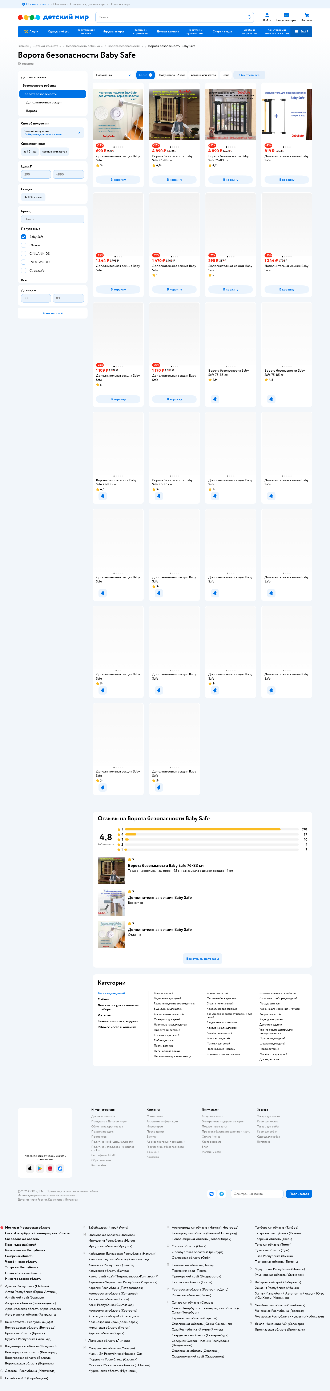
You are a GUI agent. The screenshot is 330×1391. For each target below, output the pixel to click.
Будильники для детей (168, 1009)
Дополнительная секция (44, 102)
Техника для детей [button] (111, 993)
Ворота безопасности (124, 46)
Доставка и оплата (103, 1116)
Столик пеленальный (220, 1003)
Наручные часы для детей (170, 1024)
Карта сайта (98, 1165)
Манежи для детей (218, 1043)
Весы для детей (163, 993)
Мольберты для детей (273, 1054)
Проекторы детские (167, 1030)
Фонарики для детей (167, 1019)
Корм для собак (267, 1131)
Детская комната (45, 46)
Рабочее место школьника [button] (117, 1027)
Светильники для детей (169, 1014)
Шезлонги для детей (272, 1043)
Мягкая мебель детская (221, 998)
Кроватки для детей (166, 1035)
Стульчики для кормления (223, 1054)
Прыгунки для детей (272, 1038)
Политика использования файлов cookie (112, 1148)
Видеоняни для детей (167, 998)
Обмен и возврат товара (107, 1126)
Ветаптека (263, 1141)
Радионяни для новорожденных (174, 1003)
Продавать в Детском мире (108, 1121)
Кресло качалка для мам (222, 1028)
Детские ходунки (270, 1024)
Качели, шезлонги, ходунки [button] (118, 1021)
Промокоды (99, 1136)
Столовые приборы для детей (278, 998)
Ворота (31, 111)
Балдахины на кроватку (222, 1022)
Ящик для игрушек (271, 1019)
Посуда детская (269, 1003)
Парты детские (163, 1045)
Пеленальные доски (167, 1051)
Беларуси (71, 1199)
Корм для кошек (267, 1121)
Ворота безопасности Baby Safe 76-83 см (166, 865)
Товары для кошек (268, 1116)
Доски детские (269, 1059)
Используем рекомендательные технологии (46, 1195)
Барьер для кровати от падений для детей (229, 1015)
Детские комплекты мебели (277, 993)
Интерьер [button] (105, 1015)
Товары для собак (268, 1126)
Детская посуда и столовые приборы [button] (118, 1007)
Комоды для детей (218, 1038)
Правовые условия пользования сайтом (72, 1191)
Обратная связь (101, 1160)
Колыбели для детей (220, 1033)
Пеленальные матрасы (221, 1049)
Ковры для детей (270, 1014)
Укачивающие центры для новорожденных (276, 1031)
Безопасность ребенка (83, 46)
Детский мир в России (32, 1199)
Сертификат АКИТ (103, 1155)
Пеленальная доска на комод (172, 1056)
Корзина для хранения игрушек (279, 1009)
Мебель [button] (103, 999)
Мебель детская (164, 1040)
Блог (205, 1147)
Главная (23, 46)
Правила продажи (102, 1131)
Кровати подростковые (222, 1009)
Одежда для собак (268, 1136)
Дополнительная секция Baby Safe (160, 897)
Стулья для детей (217, 993)
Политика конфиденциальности (112, 1141)
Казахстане (55, 1199)
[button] (301, 31)
